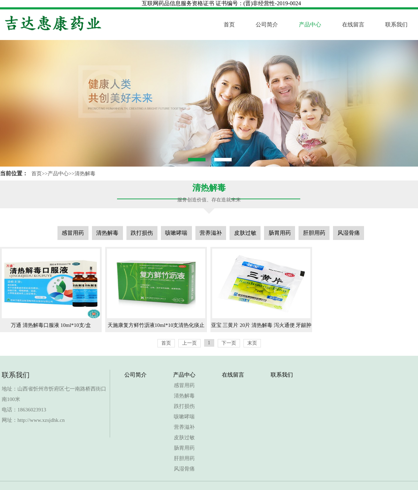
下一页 (229, 343)
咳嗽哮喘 (176, 233)
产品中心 (310, 24)
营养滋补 (211, 233)
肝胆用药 (314, 233)
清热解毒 (85, 173)
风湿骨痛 (349, 233)
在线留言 (353, 24)
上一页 (189, 343)
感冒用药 (73, 233)
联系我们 (396, 24)
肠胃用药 (280, 233)
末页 (252, 343)
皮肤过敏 (245, 233)
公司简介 (267, 24)
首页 (229, 24)
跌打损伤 (142, 233)
